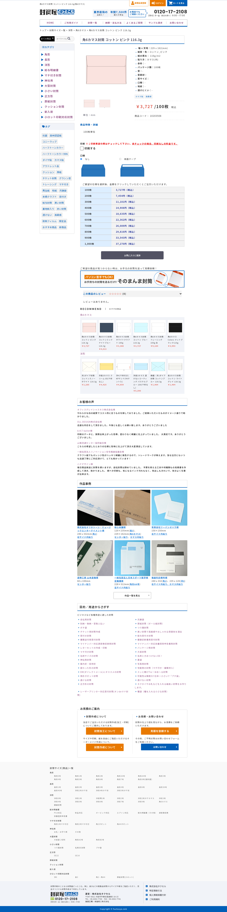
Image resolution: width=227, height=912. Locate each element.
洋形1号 (78, 798)
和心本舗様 (120, 527)
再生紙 (46, 190)
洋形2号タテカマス (146, 798)
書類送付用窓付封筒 (90, 639)
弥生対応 (79, 812)
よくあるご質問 (134, 22)
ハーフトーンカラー (53, 147)
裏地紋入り (48, 209)
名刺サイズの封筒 (89, 655)
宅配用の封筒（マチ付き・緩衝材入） (156, 667)
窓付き (62, 196)
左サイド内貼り (159, 533)
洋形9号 (141, 801)
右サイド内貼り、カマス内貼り (167, 584)
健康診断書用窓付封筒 (149, 639)
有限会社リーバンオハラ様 (165, 527)
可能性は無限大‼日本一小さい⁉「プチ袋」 (159, 676)
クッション (48, 172)
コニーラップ (50, 141)
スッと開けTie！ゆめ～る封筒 (153, 671)
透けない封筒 (144, 680)
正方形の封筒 (87, 684)
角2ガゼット (101, 824)
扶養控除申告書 (60, 816)
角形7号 (120, 779)
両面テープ (130, 159)
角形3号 (162, 776)
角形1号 (78, 776)
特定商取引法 (155, 890)
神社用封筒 (85, 659)
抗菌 (45, 135)
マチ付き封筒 (87, 651)
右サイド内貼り (85, 537)
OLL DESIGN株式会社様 (89, 421)
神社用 (49, 80)
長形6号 (141, 787)
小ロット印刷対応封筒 (59, 117)
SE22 (56, 855)
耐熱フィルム (49, 221)
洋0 (182, 581)
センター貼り (121, 537)
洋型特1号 (100, 798)
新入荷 (49, 112)
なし (87, 159)
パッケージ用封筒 (146, 647)
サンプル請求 (156, 22)
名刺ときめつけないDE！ (150, 655)
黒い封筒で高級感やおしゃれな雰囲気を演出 (160, 631)
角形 (47, 54)
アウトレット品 (51, 166)
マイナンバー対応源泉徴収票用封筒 (98, 643)
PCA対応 (58, 812)
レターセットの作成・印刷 (93, 647)
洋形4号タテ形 (102, 790)
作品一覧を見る (132, 595)
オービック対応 (102, 812)
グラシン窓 (65, 178)
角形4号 (57, 779)
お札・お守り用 (60, 832)
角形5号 (78, 779)
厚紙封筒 (50, 101)
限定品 (62, 221)
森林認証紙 (56, 135)
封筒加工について (105, 731)
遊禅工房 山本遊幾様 (87, 577)
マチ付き (64, 184)
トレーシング (50, 184)
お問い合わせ (177, 22)
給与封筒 (47, 202)
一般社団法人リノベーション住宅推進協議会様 (100, 451)
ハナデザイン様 (85, 464)
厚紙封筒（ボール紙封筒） (151, 623)
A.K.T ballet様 (85, 430)
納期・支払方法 (113, 22)
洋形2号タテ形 (81, 790)
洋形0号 (57, 798)
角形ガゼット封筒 (89, 676)
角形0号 (57, 776)
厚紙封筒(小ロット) (125, 877)
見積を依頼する (160, 731)
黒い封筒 (59, 202)
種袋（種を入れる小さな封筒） (153, 691)
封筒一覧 (92, 22)
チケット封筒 (50, 178)
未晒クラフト (50, 196)
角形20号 (121, 776)
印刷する (90, 148)
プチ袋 (99, 847)
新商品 (62, 227)
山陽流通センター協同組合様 (91, 442)
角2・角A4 (100, 877)
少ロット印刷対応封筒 (59, 873)
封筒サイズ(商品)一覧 (62, 768)
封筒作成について (105, 747)
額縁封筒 (58, 805)
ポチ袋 (83, 627)
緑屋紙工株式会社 (102, 901)
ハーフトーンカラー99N (55, 154)
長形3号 (99, 787)
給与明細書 (52, 70)
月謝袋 (141, 619)
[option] (106, 70)
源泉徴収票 (164, 812)
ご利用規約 (154, 899)
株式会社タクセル (157, 886)
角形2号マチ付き (82, 824)
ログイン (160, 3)
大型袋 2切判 (59, 839)
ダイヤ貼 (47, 160)
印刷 (82, 143)
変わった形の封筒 (89, 667)
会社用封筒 (85, 619)
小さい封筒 (52, 91)
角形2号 (99, 776)
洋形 (82, 353)
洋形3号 (162, 798)
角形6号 (99, 779)
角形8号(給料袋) (145, 779)
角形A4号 (135, 584)
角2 (94, 533)
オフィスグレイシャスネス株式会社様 (96, 409)
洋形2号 (120, 798)
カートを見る (178, 3)
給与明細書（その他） (147, 812)
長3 (131, 530)
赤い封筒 (61, 209)
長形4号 (120, 787)
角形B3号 (100, 839)
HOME (50, 22)
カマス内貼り (137, 537)
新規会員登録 (140, 3)
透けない (47, 215)
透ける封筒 (85, 680)
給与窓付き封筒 (145, 635)
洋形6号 (99, 801)
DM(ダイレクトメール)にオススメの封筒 (100, 671)
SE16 (77, 855)
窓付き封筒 (85, 635)
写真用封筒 (143, 663)
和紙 (54, 190)
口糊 (82, 155)
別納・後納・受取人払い (92, 623)
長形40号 (58, 790)
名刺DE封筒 (80, 847)
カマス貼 (139, 96)
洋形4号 (57, 801)
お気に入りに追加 (132, 255)
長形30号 (163, 787)
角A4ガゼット (123, 824)
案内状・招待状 (88, 663)
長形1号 (57, 787)
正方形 (49, 96)
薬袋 (140, 659)
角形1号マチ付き (61, 824)
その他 (78, 832)
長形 (47, 59)
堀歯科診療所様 (159, 577)
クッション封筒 (54, 106)
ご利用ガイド (71, 22)
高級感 (149, 96)
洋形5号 (78, 801)
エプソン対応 (122, 812)
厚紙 (59, 172)
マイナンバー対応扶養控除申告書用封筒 (158, 643)
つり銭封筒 (143, 627)
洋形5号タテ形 (123, 790)
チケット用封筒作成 (90, 631)
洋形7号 (120, 801)
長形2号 (78, 787)
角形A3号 (79, 839)
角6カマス (86, 315)
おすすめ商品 (50, 227)
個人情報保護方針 (157, 894)
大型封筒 (142, 651)
